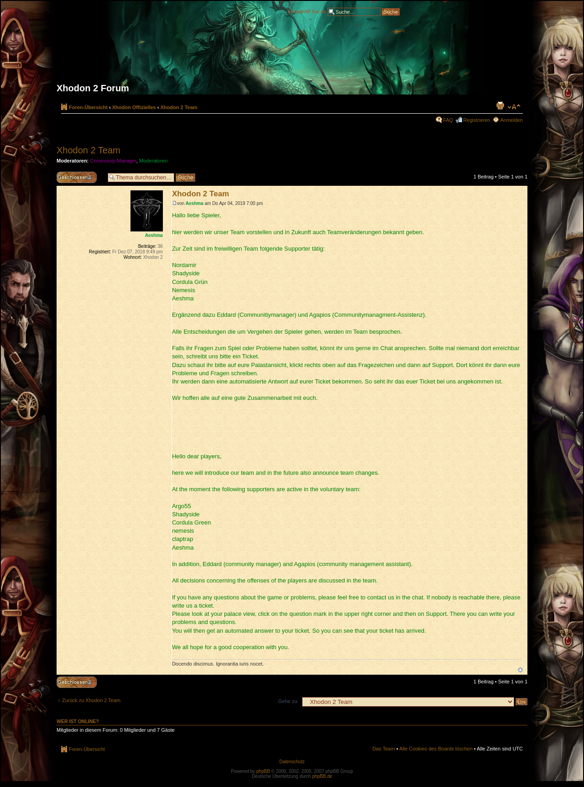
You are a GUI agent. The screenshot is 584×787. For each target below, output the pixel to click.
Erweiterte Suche (307, 11)
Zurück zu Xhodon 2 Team (91, 700)
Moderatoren (153, 160)
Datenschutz (292, 761)
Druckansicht (500, 105)
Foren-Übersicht (88, 107)
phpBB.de (322, 776)
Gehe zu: (288, 701)
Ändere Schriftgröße (514, 107)
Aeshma (194, 203)
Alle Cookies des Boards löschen (436, 748)
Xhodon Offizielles (134, 107)
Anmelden (511, 120)
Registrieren (476, 120)
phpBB (263, 771)
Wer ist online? (78, 721)
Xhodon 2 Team (179, 107)
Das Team (383, 748)
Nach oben (520, 669)
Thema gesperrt (80, 177)
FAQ (448, 120)
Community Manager (113, 160)
